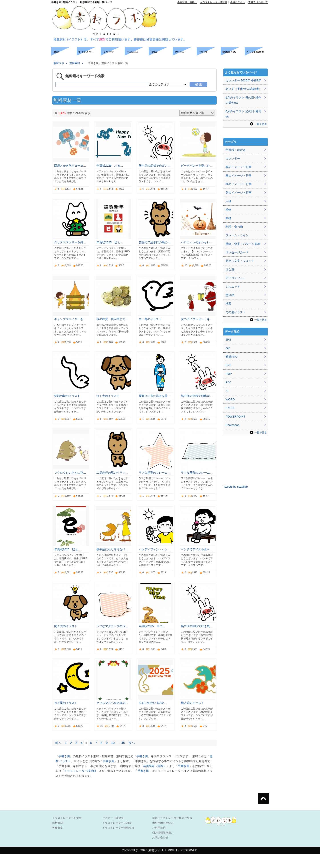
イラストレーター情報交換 (118, 827)
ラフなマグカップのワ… (112, 626)
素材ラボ (58, 63)
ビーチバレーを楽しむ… (197, 165)
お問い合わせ (160, 837)
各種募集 (57, 827)
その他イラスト (236, 312)
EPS (228, 365)
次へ (131, 743)
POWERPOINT (235, 416)
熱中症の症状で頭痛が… (197, 396)
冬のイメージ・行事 (239, 192)
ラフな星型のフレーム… (154, 472)
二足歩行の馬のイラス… (112, 472)
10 (113, 743)
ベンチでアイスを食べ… (197, 549)
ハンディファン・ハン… (154, 549)
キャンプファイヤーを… (70, 319)
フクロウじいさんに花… (70, 472)
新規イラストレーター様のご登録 (172, 818)
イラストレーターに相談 (117, 822)
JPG (228, 339)
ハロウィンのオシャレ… (197, 242)
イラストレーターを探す (67, 818)
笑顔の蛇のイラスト (67, 396)
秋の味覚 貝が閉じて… (112, 319)
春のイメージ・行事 (239, 167)
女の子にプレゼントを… (197, 319)
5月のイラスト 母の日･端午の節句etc (243, 100)
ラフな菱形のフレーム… (197, 472)
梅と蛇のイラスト (192, 703)
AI (227, 391)
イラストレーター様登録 (213, 2)
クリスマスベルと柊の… (112, 703)
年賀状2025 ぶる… (109, 165)
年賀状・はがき (236, 149)
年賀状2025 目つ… (152, 626)
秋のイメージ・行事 (239, 184)
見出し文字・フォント (240, 260)
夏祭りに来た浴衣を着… (154, 396)
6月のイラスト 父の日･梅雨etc (243, 114)
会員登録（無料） (187, 2)
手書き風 (64, 756)
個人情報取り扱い (163, 832)
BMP (229, 374)
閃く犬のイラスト (65, 626)
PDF (228, 382)
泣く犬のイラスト (108, 396)
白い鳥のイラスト (150, 319)
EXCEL (230, 408)
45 (123, 743)
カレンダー (233, 158)
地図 (228, 303)
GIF (228, 348)
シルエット (233, 286)
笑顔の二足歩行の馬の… (154, 242)
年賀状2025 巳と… (109, 242)
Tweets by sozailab (235, 486)
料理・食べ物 (234, 226)
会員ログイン (237, 2)
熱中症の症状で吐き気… (197, 626)
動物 (228, 218)
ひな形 (230, 269)
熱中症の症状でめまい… (154, 165)
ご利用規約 (159, 827)
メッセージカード (237, 252)
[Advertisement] (217, 13)
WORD (230, 399)
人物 (228, 201)
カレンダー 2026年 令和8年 (243, 80)
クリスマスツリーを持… (70, 242)
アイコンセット (236, 278)
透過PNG (232, 356)
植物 (228, 209)
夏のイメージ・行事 (239, 175)
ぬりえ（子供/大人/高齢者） (244, 89)
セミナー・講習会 (113, 818)
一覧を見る (260, 124)
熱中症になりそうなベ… (112, 549)
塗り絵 (230, 295)
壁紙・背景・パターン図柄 (243, 244)
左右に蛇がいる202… (153, 703)
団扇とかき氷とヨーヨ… (70, 165)
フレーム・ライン (237, 235)
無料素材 (74, 63)
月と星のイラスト (65, 703)
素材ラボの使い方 (258, 2)
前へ (58, 743)
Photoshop (232, 425)
